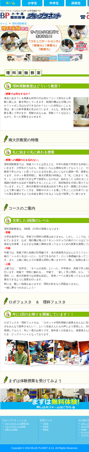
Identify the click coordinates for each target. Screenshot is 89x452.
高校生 (45, 429)
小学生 (45, 424)
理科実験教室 (19, 23)
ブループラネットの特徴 (15, 427)
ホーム (3, 23)
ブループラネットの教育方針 (17, 424)
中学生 (45, 427)
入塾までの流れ (11, 429)
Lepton (84, 429)
